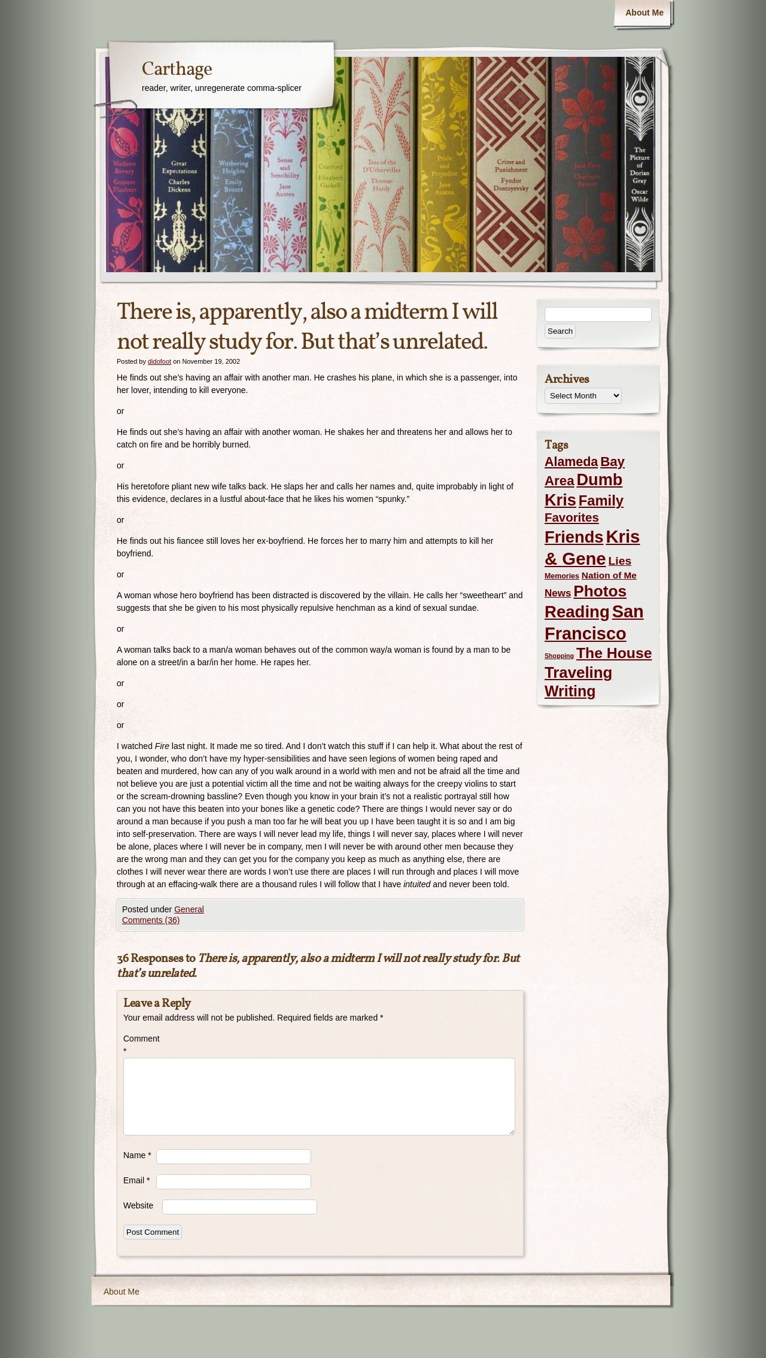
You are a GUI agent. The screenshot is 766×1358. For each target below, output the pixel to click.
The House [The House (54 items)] (614, 653)
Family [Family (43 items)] (601, 500)
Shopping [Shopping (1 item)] (559, 655)
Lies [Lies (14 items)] (620, 561)
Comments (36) (151, 920)
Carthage (177, 70)
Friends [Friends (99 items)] (574, 537)
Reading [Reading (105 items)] (577, 611)
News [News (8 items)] (558, 593)
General (189, 909)
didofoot (159, 361)
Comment (139, 1045)
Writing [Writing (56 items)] (570, 691)
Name (137, 1155)
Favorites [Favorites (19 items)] (572, 517)
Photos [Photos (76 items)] (600, 591)
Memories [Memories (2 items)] (562, 576)
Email (136, 1180)
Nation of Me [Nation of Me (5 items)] (609, 575)
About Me (644, 12)
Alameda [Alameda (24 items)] (571, 462)
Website (138, 1205)
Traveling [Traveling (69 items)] (578, 672)
